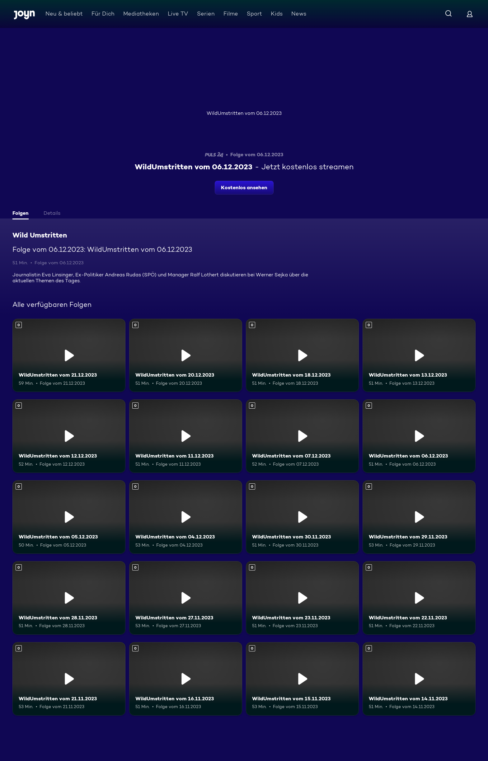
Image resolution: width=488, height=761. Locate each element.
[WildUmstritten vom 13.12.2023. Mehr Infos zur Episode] (419, 355)
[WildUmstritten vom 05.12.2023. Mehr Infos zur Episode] (68, 517)
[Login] (469, 13)
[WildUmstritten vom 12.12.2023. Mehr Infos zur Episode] (68, 436)
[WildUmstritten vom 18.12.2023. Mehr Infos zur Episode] (302, 355)
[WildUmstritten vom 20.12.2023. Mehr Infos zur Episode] (185, 355)
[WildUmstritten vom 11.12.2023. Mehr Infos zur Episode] (185, 436)
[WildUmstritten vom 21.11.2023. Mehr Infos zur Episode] (68, 679)
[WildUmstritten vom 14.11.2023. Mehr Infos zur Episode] (419, 679)
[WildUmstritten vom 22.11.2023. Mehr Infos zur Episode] (419, 598)
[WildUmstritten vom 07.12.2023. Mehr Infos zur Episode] (302, 436)
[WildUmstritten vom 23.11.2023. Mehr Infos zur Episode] (302, 598)
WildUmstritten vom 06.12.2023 (244, 113)
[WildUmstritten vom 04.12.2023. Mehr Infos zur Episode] (185, 517)
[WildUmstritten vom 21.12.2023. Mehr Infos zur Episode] (68, 355)
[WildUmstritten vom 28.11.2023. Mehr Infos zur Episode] (68, 598)
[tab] (22, 213)
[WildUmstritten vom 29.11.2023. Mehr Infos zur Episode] (419, 517)
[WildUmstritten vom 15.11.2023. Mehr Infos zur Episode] (302, 679)
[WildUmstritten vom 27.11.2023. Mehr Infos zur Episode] (185, 598)
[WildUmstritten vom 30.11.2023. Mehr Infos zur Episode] (302, 517)
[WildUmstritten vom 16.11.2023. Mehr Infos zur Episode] (185, 679)
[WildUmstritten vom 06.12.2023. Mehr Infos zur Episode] (419, 436)
